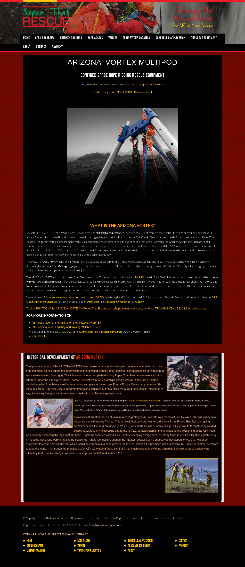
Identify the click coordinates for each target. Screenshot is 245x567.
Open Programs (45, 38)
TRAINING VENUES (167, 308)
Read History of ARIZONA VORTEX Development (122, 92)
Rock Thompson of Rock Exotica (148, 84)
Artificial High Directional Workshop (108, 301)
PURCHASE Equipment (204, 38)
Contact (41, 47)
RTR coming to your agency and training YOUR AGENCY (66, 327)
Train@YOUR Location (136, 38)
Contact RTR (39, 335)
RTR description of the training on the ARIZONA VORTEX (67, 322)
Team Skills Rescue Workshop (143, 409)
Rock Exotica (142, 277)
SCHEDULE (64, 331)
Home (26, 38)
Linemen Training (71, 38)
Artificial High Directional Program (101, 331)
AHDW (139, 301)
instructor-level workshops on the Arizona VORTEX (74, 297)
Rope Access (95, 38)
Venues (112, 38)
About (27, 47)
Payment (57, 47)
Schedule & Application (170, 38)
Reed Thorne (99, 84)
